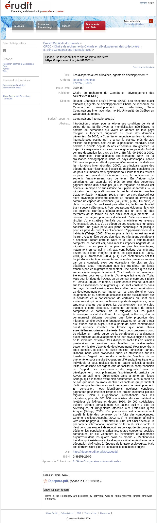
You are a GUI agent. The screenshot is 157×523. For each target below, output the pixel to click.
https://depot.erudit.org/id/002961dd (95, 451)
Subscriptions (67, 513)
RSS (79, 513)
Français (143, 3)
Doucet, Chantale (84, 79)
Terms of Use (91, 513)
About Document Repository (17, 96)
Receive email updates (14, 85)
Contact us (105, 513)
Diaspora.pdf (58, 481)
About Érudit (51, 513)
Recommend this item (143, 67)
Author (6, 68)
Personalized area (12, 87)
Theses (66, 26)
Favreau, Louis (82, 83)
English (151, 3)
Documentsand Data (92, 26)
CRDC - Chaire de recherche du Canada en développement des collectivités (91, 46)
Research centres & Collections (18, 64)
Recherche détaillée (134, 24)
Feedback (7, 98)
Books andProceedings (45, 26)
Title (5, 71)
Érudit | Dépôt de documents (61, 43)
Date (5, 66)
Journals (19, 26)
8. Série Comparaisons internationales (67, 49)
